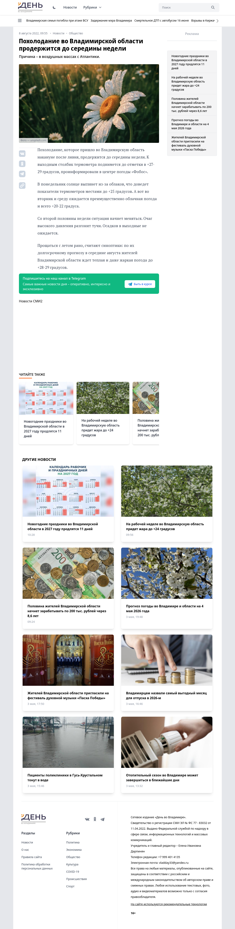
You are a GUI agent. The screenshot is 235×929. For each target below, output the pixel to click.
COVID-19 (72, 872)
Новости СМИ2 (30, 301)
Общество (73, 857)
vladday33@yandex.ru (174, 863)
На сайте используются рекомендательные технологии (169, 904)
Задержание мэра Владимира (111, 20)
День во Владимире (31, 7)
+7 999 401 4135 (169, 857)
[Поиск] (183, 7)
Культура (72, 864)
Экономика (74, 850)
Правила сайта (31, 857)
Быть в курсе (140, 284)
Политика (73, 842)
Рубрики (92, 7)
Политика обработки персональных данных (37, 866)
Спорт (70, 886)
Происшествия (76, 879)
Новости (70, 7)
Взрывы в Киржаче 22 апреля (211, 20)
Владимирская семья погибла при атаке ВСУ (57, 20)
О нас (25, 850)
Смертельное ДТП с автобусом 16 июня (161, 20)
